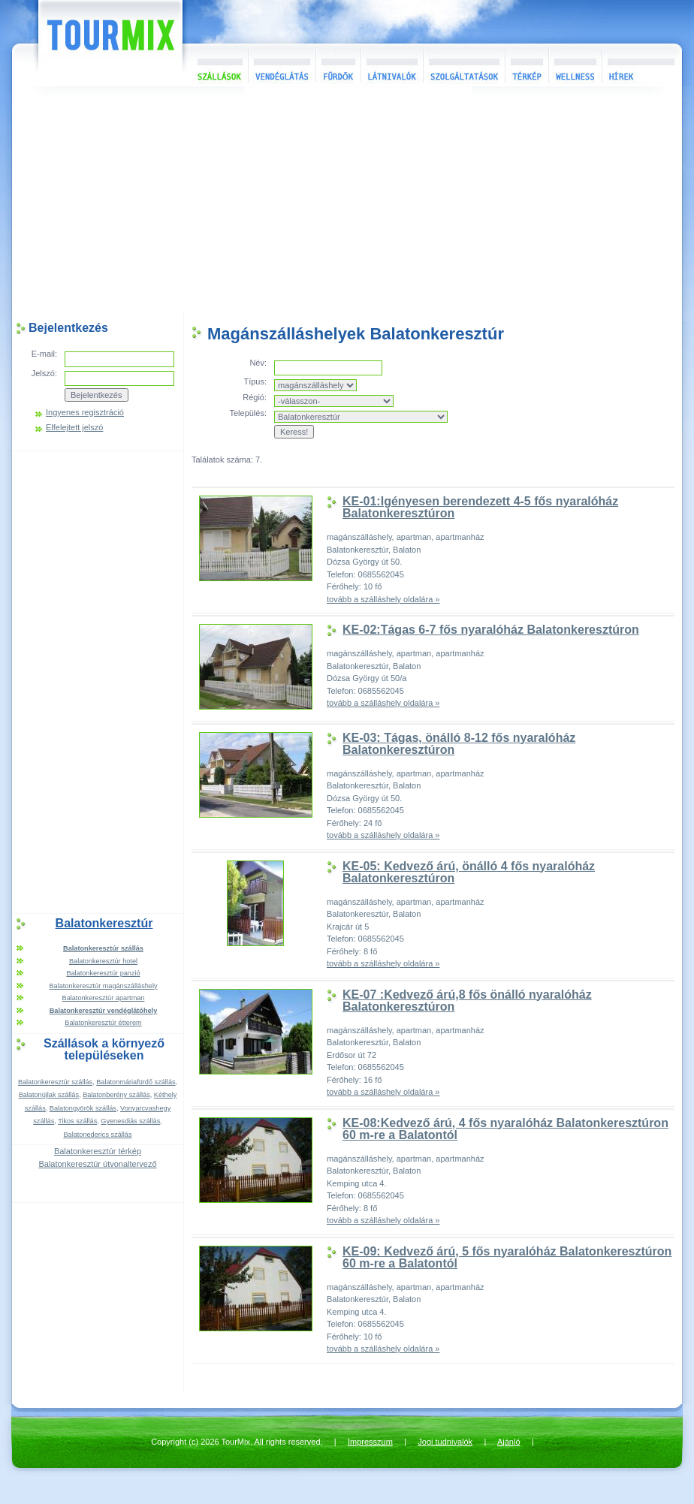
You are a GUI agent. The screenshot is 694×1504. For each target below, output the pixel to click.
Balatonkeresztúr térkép (97, 1151)
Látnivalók (392, 65)
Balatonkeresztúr (104, 923)
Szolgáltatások (464, 65)
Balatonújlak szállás (49, 1095)
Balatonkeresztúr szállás (55, 1082)
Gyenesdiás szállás (130, 1121)
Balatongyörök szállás (83, 1108)
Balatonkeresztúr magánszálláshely (103, 986)
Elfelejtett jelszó (74, 427)
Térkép (526, 65)
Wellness (575, 65)
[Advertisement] (347, 202)
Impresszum (370, 1441)
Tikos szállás (77, 1121)
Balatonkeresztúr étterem (103, 1022)
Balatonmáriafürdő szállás (135, 1082)
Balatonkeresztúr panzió (103, 973)
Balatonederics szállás (97, 1134)
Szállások (215, 65)
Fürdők (338, 65)
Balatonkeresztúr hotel (103, 961)
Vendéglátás (281, 65)
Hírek (640, 65)
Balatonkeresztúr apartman (103, 998)
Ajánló (508, 1441)
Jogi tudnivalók (445, 1441)
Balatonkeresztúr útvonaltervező (97, 1163)
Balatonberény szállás (116, 1095)
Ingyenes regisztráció (85, 412)
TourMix (94, 43)
